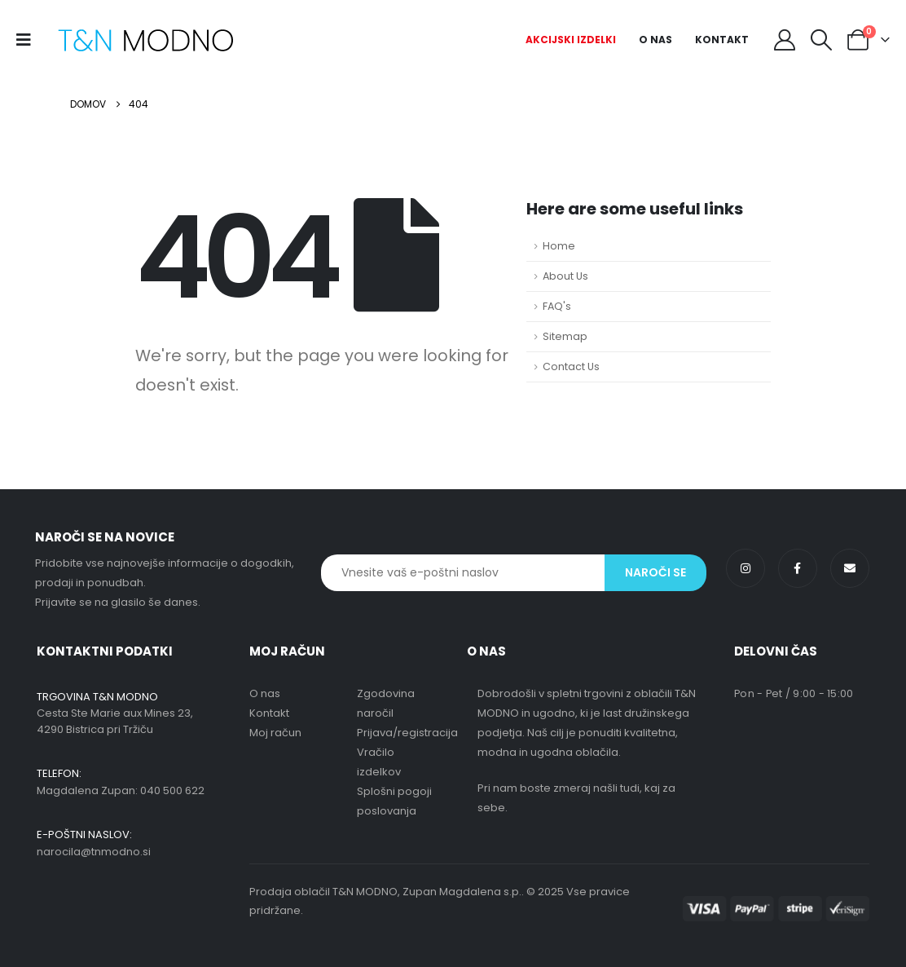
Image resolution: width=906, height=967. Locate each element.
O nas (655, 39)
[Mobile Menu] (29, 40)
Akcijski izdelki (571, 39)
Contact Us (571, 366)
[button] (821, 40)
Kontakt (722, 39)
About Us (565, 276)
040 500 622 (172, 790)
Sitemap (565, 336)
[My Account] (784, 40)
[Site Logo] (145, 40)
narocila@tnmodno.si (94, 851)
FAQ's (557, 306)
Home (559, 246)
